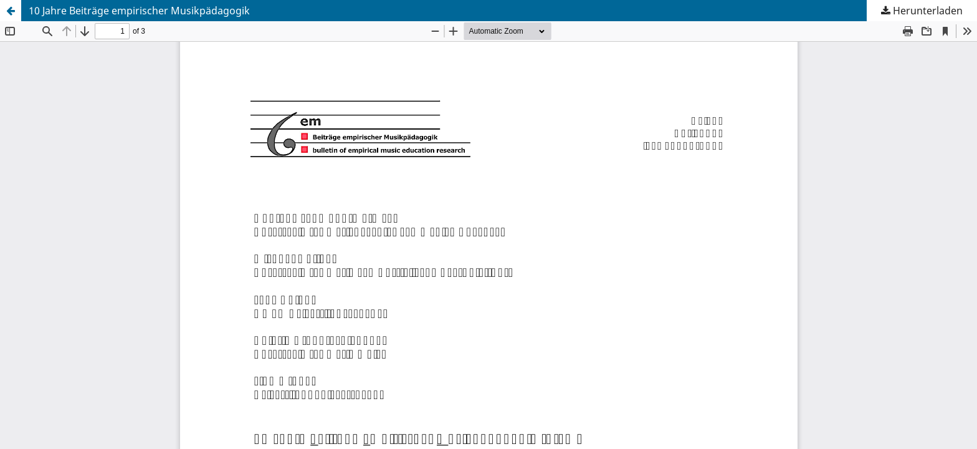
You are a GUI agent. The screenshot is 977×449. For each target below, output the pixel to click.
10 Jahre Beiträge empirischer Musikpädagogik (139, 10)
